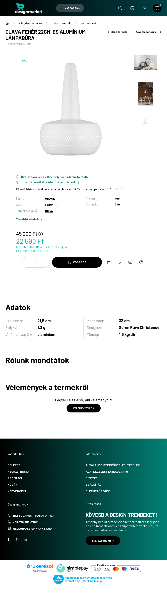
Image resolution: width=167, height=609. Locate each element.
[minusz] (27, 262)
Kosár (12, 484)
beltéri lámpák (61, 23)
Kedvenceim (17, 491)
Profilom (15, 478)
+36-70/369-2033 (25, 522)
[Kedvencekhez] (119, 262)
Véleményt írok (83, 408)
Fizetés (92, 478)
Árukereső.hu (40, 571)
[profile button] (144, 8)
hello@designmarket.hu (32, 528)
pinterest (17, 539)
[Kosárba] (77, 262)
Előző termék (117, 31)
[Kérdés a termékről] (141, 262)
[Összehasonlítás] (108, 262)
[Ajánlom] (130, 262)
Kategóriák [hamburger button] (69, 8)
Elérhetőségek (98, 491)
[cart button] (157, 8)
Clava (49, 211)
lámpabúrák (89, 23)
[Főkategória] (7, 23)
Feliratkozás (103, 540)
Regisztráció (18, 471)
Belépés (14, 465)
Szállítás (93, 484)
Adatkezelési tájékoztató (107, 471)
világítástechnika (30, 23)
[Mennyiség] (35, 262)
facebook (8, 539)
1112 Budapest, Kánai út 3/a (33, 515)
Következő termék (148, 31)
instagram (26, 539)
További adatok (29, 219)
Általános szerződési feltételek (113, 465)
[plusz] (44, 262)
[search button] (120, 8)
